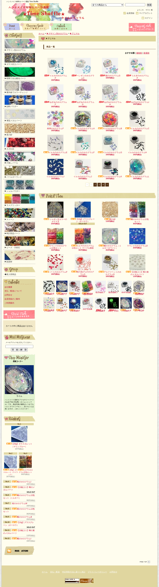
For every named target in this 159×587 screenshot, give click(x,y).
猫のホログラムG (110, 67)
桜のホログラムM (19, 503)
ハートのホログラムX (87, 303)
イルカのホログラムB (110, 120)
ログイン (149, 18)
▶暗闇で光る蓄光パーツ (19, 73)
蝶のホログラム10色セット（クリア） (87, 288)
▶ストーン (19, 214)
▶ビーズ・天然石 (19, 242)
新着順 (146, 53)
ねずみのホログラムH (110, 95)
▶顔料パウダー (19, 101)
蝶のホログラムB (22, 517)
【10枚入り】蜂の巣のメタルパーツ (137, 264)
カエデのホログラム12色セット (25, 464)
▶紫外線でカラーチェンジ (19, 87)
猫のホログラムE (113, 287)
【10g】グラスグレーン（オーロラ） (83, 212)
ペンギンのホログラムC (82, 68)
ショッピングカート (142, 27)
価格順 (139, 53)
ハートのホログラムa (126, 287)
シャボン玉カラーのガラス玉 (55, 212)
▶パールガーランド (19, 172)
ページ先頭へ (145, 562)
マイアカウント (146, 13)
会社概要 (8, 287)
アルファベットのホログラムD (110, 264)
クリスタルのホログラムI (74, 304)
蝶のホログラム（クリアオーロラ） (139, 288)
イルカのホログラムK (110, 168)
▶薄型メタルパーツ (19, 115)
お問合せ (61, 26)
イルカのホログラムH (137, 144)
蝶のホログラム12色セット (137, 212)
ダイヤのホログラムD (61, 288)
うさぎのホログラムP (137, 68)
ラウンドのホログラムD (137, 237)
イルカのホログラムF (82, 144)
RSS (17, 550)
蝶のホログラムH (139, 304)
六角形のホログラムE (49, 304)
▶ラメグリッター (19, 200)
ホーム (11, 26)
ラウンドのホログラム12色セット (55, 238)
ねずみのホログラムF (55, 95)
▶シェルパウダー (19, 186)
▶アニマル (75, 33)
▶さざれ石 (19, 144)
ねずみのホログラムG (82, 95)
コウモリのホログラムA (49, 288)
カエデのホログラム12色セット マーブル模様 (82, 238)
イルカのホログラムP (55, 68)
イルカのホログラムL (137, 168)
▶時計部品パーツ (19, 228)
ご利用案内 (9, 303)
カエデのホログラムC (74, 288)
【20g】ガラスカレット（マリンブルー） (19, 437)
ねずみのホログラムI (137, 93)
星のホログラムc (113, 304)
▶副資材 (19, 256)
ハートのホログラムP (55, 263)
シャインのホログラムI (126, 304)
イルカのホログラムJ (83, 168)
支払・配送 (55, 572)
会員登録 (130, 13)
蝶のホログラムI (21, 539)
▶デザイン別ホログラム (19, 45)
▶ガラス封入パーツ (19, 59)
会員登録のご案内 (12, 299)
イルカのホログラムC (137, 120)
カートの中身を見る (19, 314)
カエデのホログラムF (61, 304)
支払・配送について (35, 26)
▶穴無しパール (19, 158)
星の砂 (110, 211)
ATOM (24, 550)
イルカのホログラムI (55, 168)
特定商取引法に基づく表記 (73, 572)
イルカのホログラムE (55, 144)
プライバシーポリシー (97, 572)
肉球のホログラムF (55, 120)
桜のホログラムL (100, 287)
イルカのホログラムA (83, 120)
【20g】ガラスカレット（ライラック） (10, 465)
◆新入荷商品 (10, 274)
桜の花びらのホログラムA (82, 264)
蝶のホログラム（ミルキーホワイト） (110, 238)
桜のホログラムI (21, 482)
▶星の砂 (19, 130)
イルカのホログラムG (110, 144)
